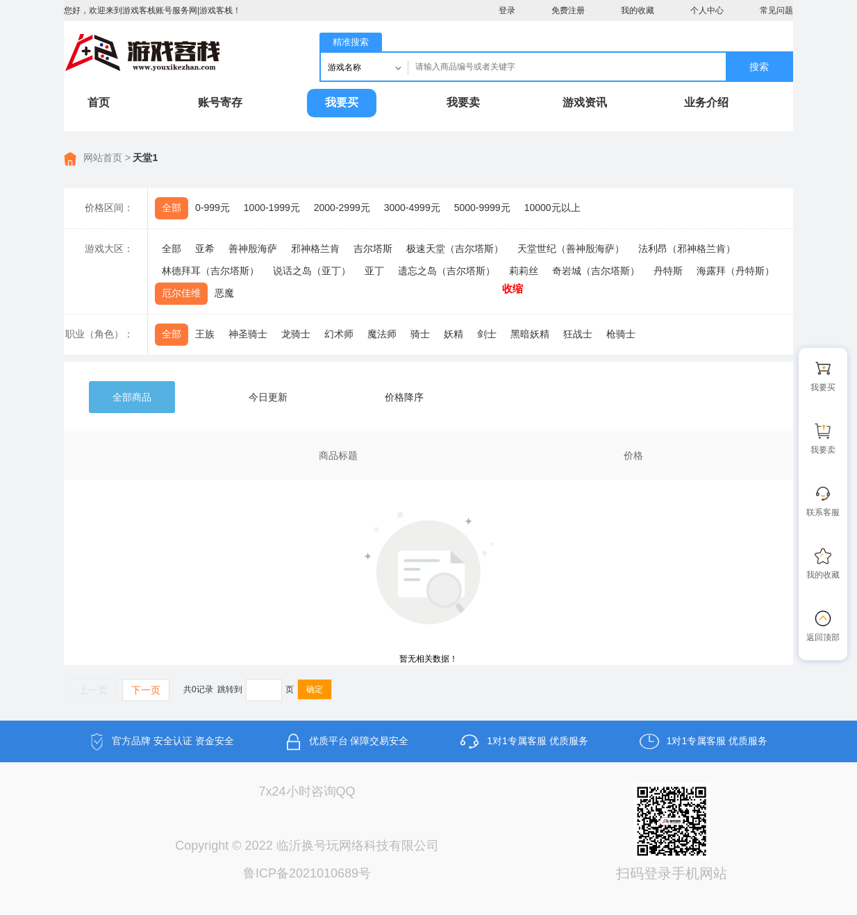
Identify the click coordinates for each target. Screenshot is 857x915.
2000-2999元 (342, 207)
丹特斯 (668, 270)
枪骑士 (620, 333)
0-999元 (212, 207)
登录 (507, 10)
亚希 (205, 248)
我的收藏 (637, 10)
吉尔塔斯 (372, 248)
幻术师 (338, 333)
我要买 (341, 102)
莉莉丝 (523, 270)
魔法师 (382, 333)
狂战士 (577, 333)
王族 (205, 333)
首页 (99, 102)
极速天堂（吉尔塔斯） (455, 248)
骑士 (420, 333)
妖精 (453, 333)
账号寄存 (220, 102)
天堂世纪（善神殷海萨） (570, 248)
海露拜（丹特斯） (735, 270)
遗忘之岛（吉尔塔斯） (446, 270)
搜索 (759, 66)
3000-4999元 (412, 207)
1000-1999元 (272, 207)
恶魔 (224, 293)
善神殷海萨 (252, 248)
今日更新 (268, 397)
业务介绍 (706, 102)
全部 (171, 207)
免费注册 (568, 10)
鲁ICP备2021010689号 (307, 873)
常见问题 (776, 10)
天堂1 (145, 157)
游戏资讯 (585, 102)
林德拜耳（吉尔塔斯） (210, 270)
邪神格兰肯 (315, 248)
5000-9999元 (482, 207)
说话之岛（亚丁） (312, 270)
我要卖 (463, 102)
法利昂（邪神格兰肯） (686, 248)
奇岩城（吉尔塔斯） (596, 270)
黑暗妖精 (529, 333)
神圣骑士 (247, 333)
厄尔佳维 (181, 293)
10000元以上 (552, 207)
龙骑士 (295, 333)
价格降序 (404, 397)
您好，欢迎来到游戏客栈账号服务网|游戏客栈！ (152, 10)
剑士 (487, 333)
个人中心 (707, 10)
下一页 (145, 690)
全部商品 (132, 397)
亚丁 (374, 270)
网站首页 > (107, 157)
